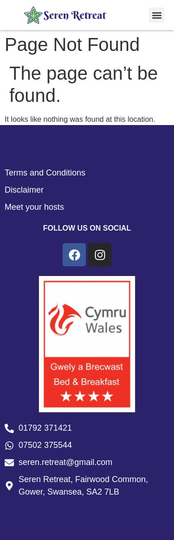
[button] (156, 15)
